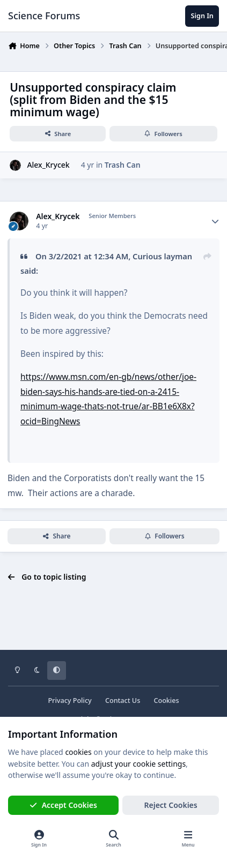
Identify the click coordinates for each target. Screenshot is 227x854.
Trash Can (123, 165)
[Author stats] (215, 221)
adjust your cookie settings (138, 764)
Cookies (166, 700)
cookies (78, 752)
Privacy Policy (69, 700)
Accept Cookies (63, 805)
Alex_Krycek (48, 165)
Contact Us (122, 700)
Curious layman (162, 256)
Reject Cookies (170, 805)
